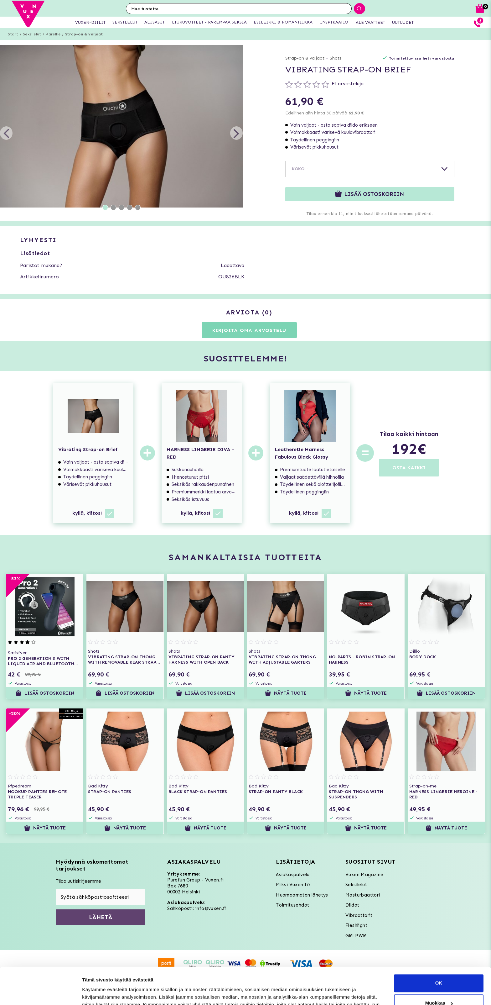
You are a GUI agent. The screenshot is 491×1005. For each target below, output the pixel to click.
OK (438, 946)
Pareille (53, 34)
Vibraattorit (359, 915)
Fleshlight (356, 925)
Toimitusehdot (292, 905)
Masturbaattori (362, 895)
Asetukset (93, 992)
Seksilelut (32, 34)
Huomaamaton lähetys (302, 895)
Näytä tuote (286, 693)
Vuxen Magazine (364, 874)
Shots (335, 58)
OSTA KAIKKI (409, 468)
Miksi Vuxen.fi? (293, 884)
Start (13, 34)
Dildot (352, 905)
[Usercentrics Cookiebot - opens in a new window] (40, 992)
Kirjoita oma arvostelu (249, 330)
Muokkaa (439, 966)
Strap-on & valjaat (84, 34)
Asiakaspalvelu (293, 874)
